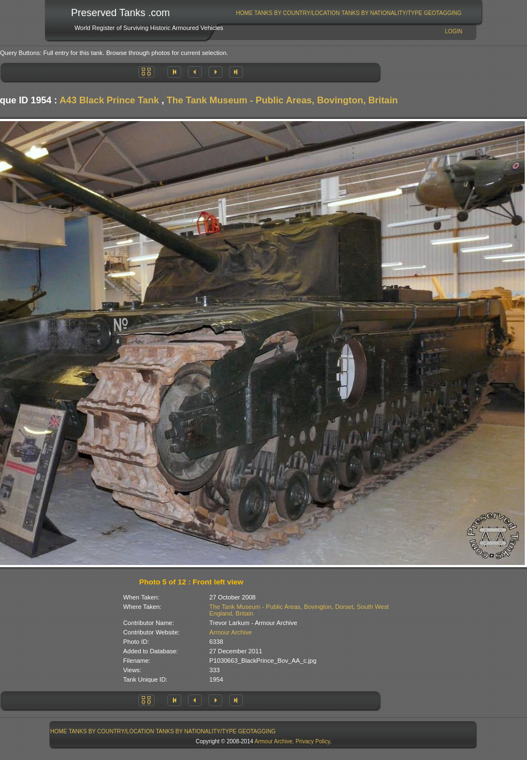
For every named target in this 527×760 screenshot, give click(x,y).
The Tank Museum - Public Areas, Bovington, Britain (282, 100)
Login (453, 31)
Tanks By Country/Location (297, 13)
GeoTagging (442, 13)
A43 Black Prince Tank (109, 100)
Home (244, 13)
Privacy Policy (313, 741)
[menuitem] (244, 13)
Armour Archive (231, 632)
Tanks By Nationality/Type (381, 13)
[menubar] (348, 13)
